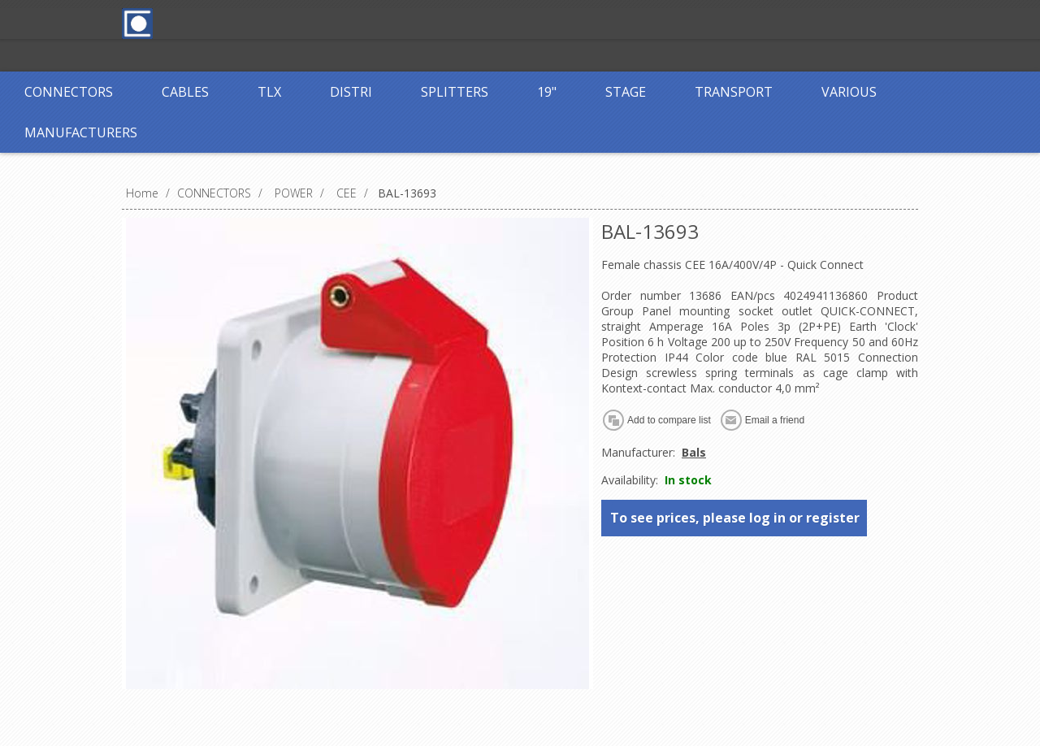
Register (420, 22)
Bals (694, 452)
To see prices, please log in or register (735, 518)
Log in (486, 22)
